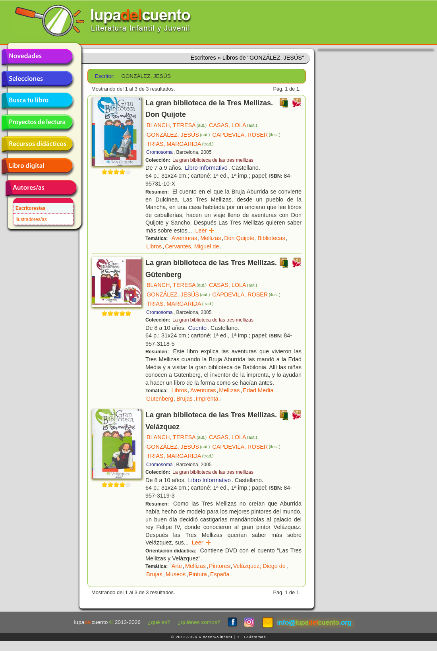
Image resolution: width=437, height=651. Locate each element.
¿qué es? (159, 622)
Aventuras (184, 238)
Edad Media (258, 390)
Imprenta (207, 398)
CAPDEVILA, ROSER (246, 135)
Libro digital (37, 166)
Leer (205, 230)
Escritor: (105, 76)
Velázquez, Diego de (259, 566)
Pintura (198, 574)
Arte (177, 566)
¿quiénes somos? (199, 622)
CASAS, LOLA (233, 125)
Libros (154, 246)
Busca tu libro (37, 100)
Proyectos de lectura (37, 122)
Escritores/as (30, 208)
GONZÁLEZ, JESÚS (178, 135)
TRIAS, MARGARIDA (180, 144)
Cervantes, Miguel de (192, 246)
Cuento (197, 328)
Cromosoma (159, 152)
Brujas (184, 398)
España (220, 574)
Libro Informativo (206, 168)
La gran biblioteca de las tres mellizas (212, 160)
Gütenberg (159, 398)
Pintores (219, 566)
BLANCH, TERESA (177, 125)
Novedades (37, 57)
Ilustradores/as (31, 219)
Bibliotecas (271, 238)
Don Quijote (239, 238)
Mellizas (210, 238)
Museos (176, 574)
